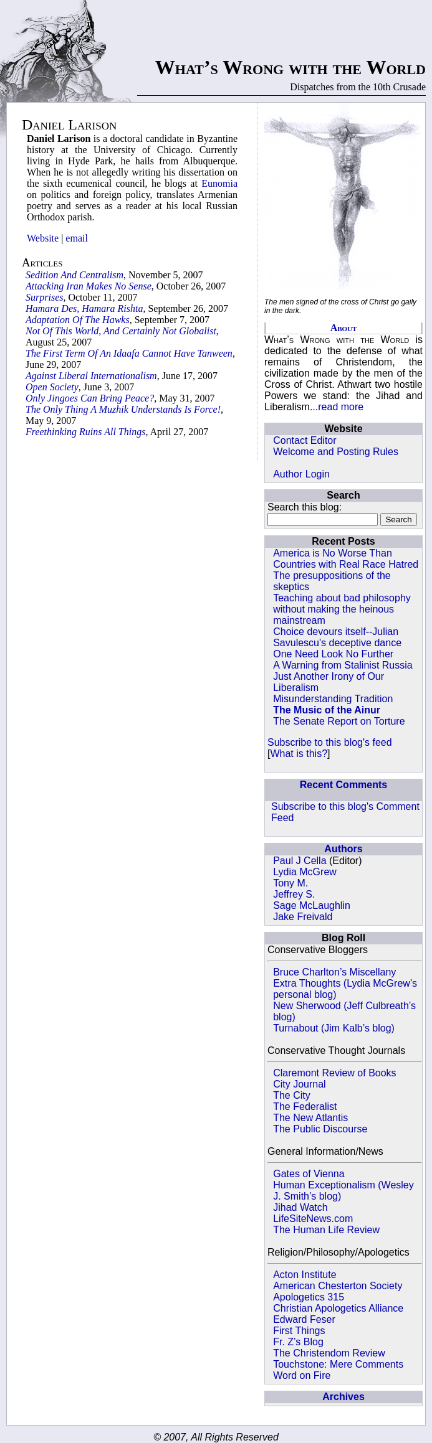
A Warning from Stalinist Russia (342, 665)
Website (43, 238)
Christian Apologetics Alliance (338, 1308)
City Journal (299, 1084)
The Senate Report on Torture (339, 721)
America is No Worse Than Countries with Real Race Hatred (345, 559)
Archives (343, 1396)
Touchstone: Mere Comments (338, 1364)
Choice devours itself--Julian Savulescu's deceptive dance (337, 637)
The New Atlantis (310, 1117)
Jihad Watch (300, 1207)
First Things (299, 1330)
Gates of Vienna (308, 1173)
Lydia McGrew (305, 872)
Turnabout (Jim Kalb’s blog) (334, 1028)
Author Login (301, 474)
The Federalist (305, 1106)
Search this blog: (304, 507)
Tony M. (290, 883)
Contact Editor (304, 440)
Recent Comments (343, 784)
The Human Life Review (326, 1229)
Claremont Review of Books (334, 1073)
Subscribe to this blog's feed (329, 742)
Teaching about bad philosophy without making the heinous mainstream (342, 609)
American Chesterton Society (337, 1286)
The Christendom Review (329, 1353)
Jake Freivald (302, 916)
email (76, 238)
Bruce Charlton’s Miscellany (334, 972)
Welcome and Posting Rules (335, 451)
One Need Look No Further (333, 654)
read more (340, 407)
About (343, 327)
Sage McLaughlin (311, 905)
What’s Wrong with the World (290, 67)
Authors (343, 849)
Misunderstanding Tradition (333, 698)
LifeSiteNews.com (313, 1218)
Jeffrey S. (294, 894)
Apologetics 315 (308, 1297)
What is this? (298, 753)
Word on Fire (301, 1375)
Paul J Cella (299, 860)
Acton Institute (304, 1274)
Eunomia (219, 183)
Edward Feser (304, 1319)
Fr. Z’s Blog (298, 1342)
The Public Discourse (320, 1129)
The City (291, 1095)
